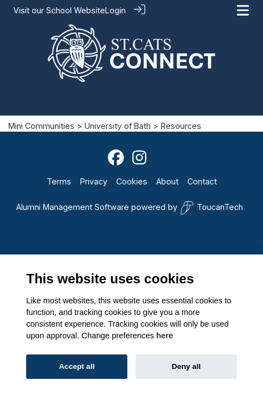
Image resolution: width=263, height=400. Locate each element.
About (167, 181)
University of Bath (118, 125)
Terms (59, 181)
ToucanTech (211, 207)
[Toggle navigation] (243, 10)
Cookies (131, 181)
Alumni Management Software (72, 206)
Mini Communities (41, 125)
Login (115, 10)
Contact (202, 181)
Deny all (186, 366)
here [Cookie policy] (164, 335)
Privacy (93, 181)
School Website (75, 10)
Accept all (77, 366)
